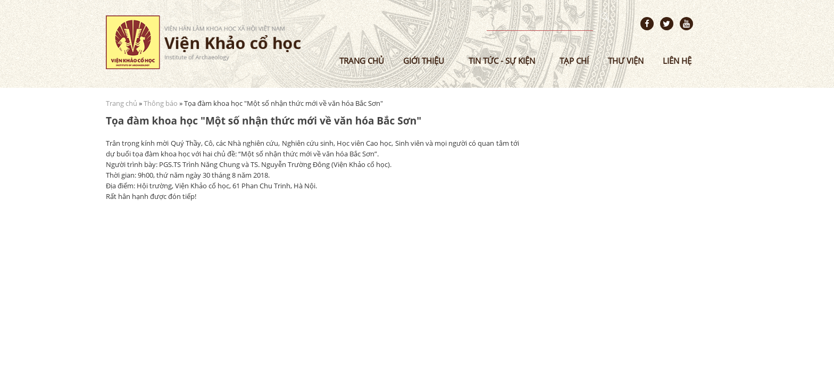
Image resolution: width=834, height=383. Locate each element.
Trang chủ (361, 60)
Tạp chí (574, 60)
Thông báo (161, 103)
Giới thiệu (423, 60)
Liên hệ (677, 60)
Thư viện (626, 60)
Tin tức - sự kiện (502, 60)
